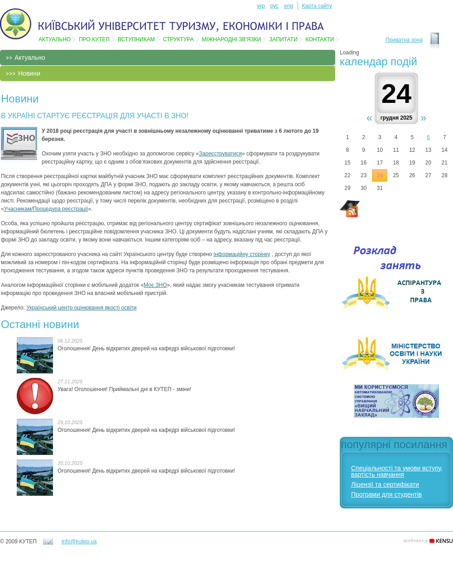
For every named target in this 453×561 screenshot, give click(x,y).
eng (288, 6)
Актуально (55, 39)
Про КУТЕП (94, 39)
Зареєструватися (220, 153)
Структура (178, 39)
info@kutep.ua (79, 541)
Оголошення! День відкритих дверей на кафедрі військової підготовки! (146, 348)
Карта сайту (317, 6)
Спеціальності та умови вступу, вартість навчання (397, 471)
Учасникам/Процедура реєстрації (46, 209)
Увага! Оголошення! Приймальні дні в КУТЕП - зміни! (124, 389)
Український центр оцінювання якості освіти (81, 308)
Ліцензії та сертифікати (385, 484)
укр (261, 6)
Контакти (320, 39)
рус (274, 6)
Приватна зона (404, 40)
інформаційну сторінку (242, 254)
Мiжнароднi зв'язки (231, 39)
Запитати (283, 39)
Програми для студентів (386, 494)
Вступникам (136, 39)
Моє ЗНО (155, 285)
